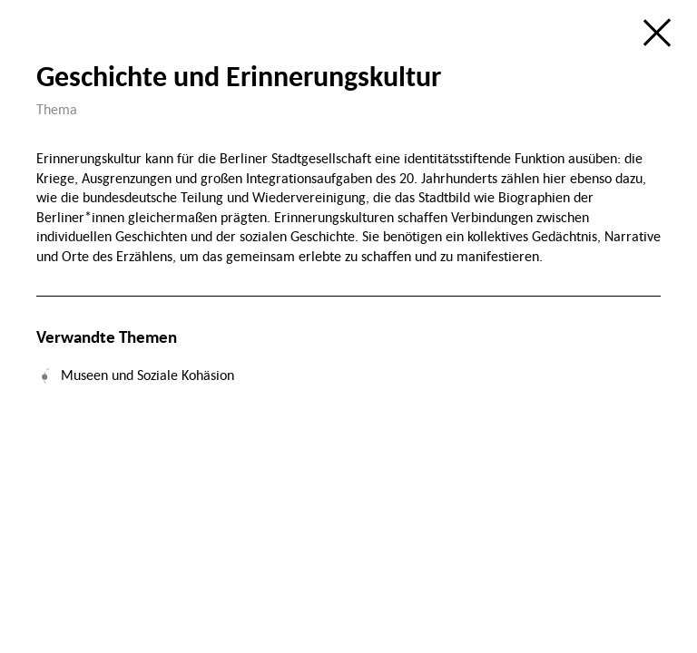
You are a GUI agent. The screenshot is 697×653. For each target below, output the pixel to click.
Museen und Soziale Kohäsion (147, 374)
